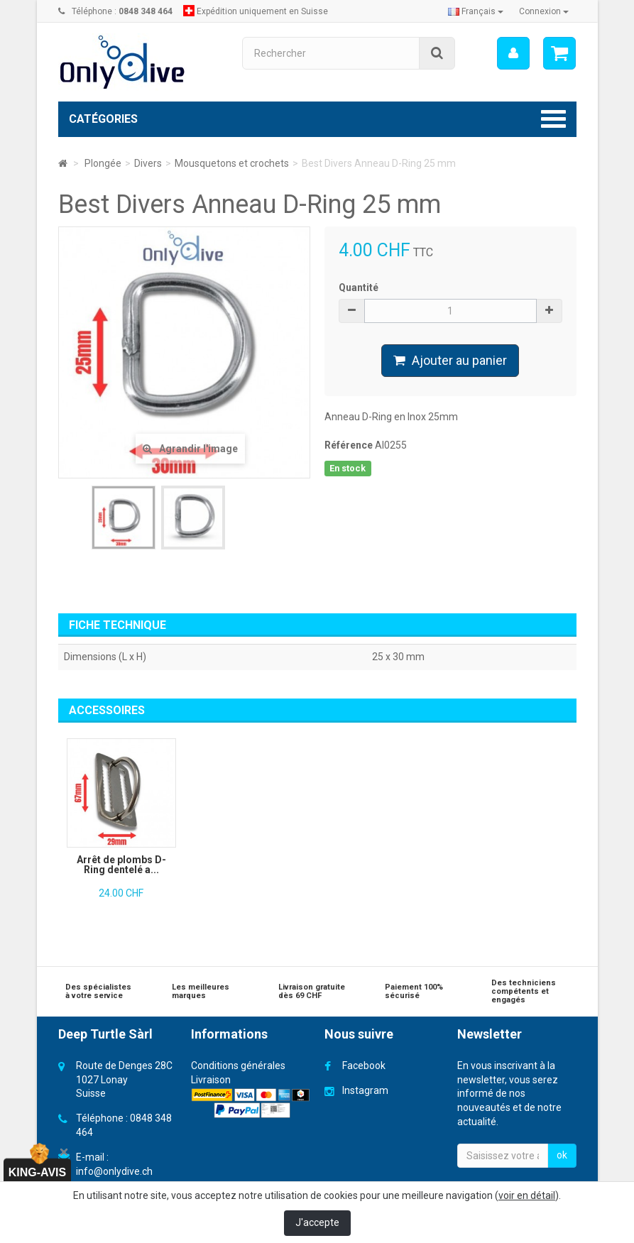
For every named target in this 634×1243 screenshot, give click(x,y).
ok (562, 1155)
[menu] (512, 53)
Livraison (211, 1079)
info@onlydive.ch (114, 1171)
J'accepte (317, 1222)
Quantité (358, 287)
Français (475, 11)
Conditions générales (238, 1065)
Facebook (364, 1065)
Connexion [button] (544, 11)
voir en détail (526, 1195)
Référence (348, 445)
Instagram (365, 1090)
